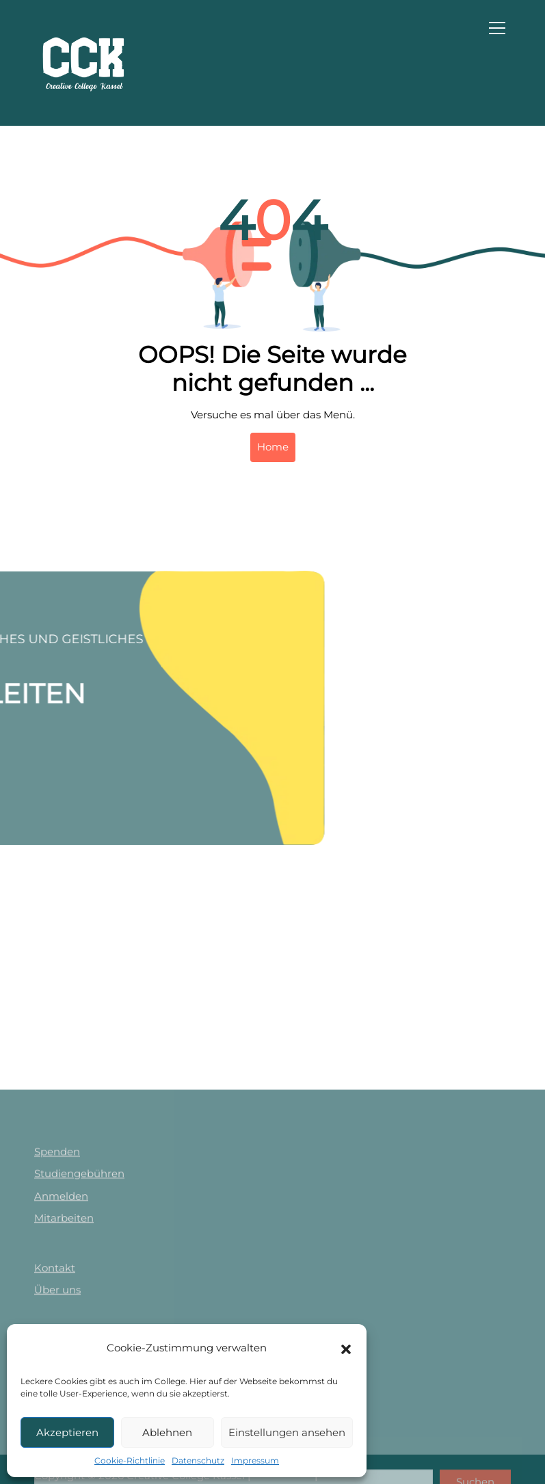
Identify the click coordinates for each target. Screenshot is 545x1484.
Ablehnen (167, 1432)
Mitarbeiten (64, 1316)
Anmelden (61, 1294)
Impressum (255, 1460)
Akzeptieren (67, 1432)
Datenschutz (198, 1460)
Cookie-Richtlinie (129, 1460)
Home (273, 446)
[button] (346, 1348)
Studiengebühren (79, 1272)
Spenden (57, 1249)
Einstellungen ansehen (286, 1432)
